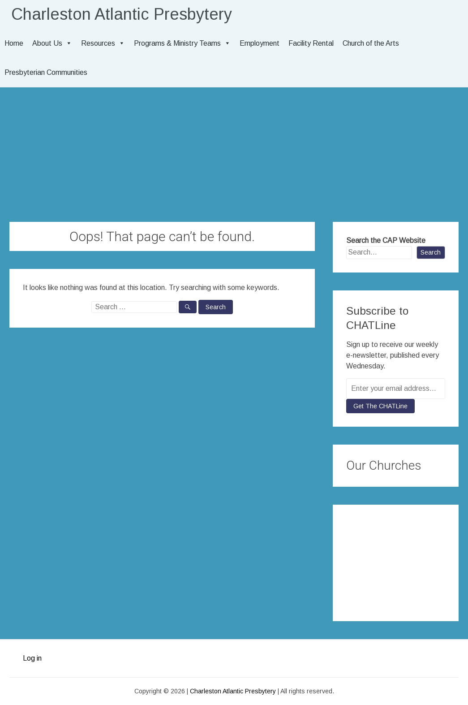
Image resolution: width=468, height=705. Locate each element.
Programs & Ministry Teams (182, 43)
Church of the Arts (371, 43)
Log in (32, 658)
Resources (103, 43)
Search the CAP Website (385, 240)
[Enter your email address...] (395, 388)
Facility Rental (311, 43)
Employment (259, 43)
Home (13, 43)
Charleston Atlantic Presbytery (121, 14)
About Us (52, 43)
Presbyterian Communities (45, 72)
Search (431, 252)
